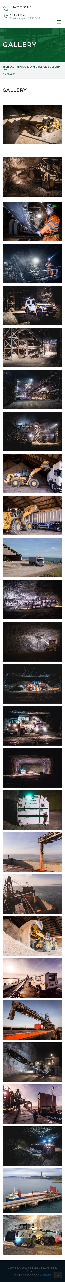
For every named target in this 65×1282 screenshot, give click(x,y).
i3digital (47, 1274)
